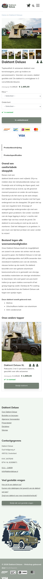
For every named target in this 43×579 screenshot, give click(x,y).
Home (4, 15)
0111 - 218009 (7, 468)
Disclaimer (5, 427)
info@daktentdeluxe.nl (10, 471)
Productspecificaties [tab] (13, 155)
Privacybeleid (6, 423)
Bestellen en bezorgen (10, 416)
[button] (38, 33)
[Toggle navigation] (38, 5)
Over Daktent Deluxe (9, 412)
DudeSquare (11, 568)
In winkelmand (21, 120)
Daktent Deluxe (15, 15)
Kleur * (4, 92)
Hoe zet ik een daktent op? (11, 485)
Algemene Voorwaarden (11, 419)
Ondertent (6, 102)
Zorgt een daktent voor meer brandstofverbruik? (19, 496)
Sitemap (5, 430)
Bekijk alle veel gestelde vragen (21, 503)
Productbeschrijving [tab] (13, 147)
